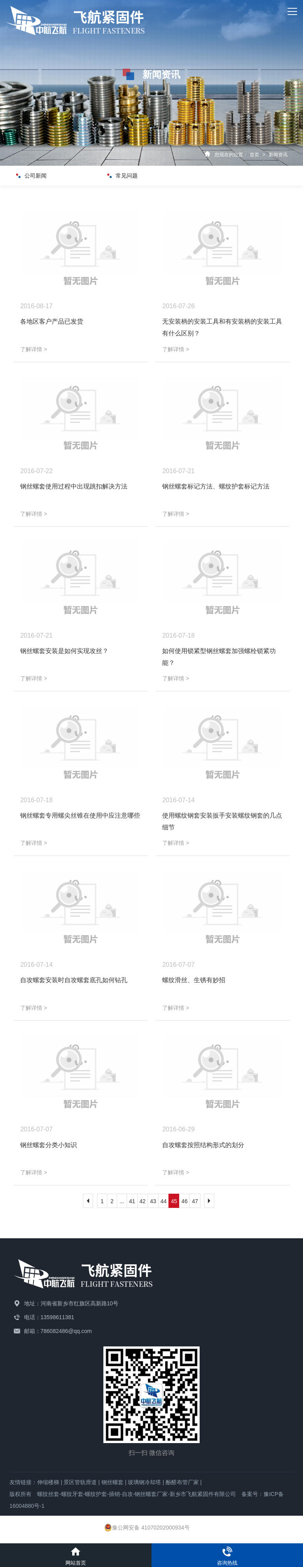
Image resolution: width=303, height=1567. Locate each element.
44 (164, 1201)
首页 (254, 154)
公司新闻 (39, 175)
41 (132, 1201)
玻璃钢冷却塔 (144, 1482)
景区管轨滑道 (80, 1482)
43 (153, 1201)
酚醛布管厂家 (182, 1482)
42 (143, 1201)
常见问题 (130, 175)
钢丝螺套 (112, 1482)
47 (195, 1201)
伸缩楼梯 (48, 1482)
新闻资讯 (278, 154)
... (122, 1201)
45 (174, 1201)
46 (184, 1201)
